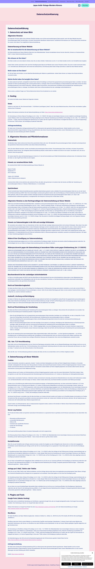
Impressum (85, 566)
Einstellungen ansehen (87, 564)
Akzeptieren (66, 564)
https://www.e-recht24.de (17, 554)
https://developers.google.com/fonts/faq (45, 506)
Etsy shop (85, 5)
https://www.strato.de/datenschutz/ (54, 112)
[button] (92, 553)
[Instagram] (79, 5)
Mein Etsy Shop (70, 1)
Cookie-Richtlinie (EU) (53, 1)
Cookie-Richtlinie (71, 566)
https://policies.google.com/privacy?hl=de (18, 508)
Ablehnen (76, 564)
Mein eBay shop (79, 1)
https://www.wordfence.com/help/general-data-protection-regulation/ (25, 540)
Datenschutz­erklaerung (78, 566)
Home (32, 1)
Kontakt (87, 1)
